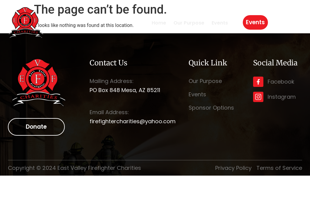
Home (159, 22)
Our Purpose (188, 22)
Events (220, 22)
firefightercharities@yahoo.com (133, 121)
